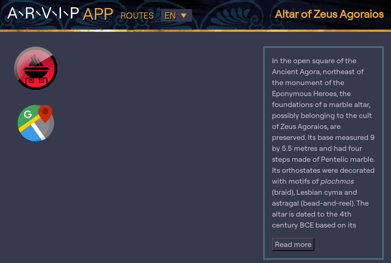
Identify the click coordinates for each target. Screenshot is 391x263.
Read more (293, 244)
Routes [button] (137, 15)
